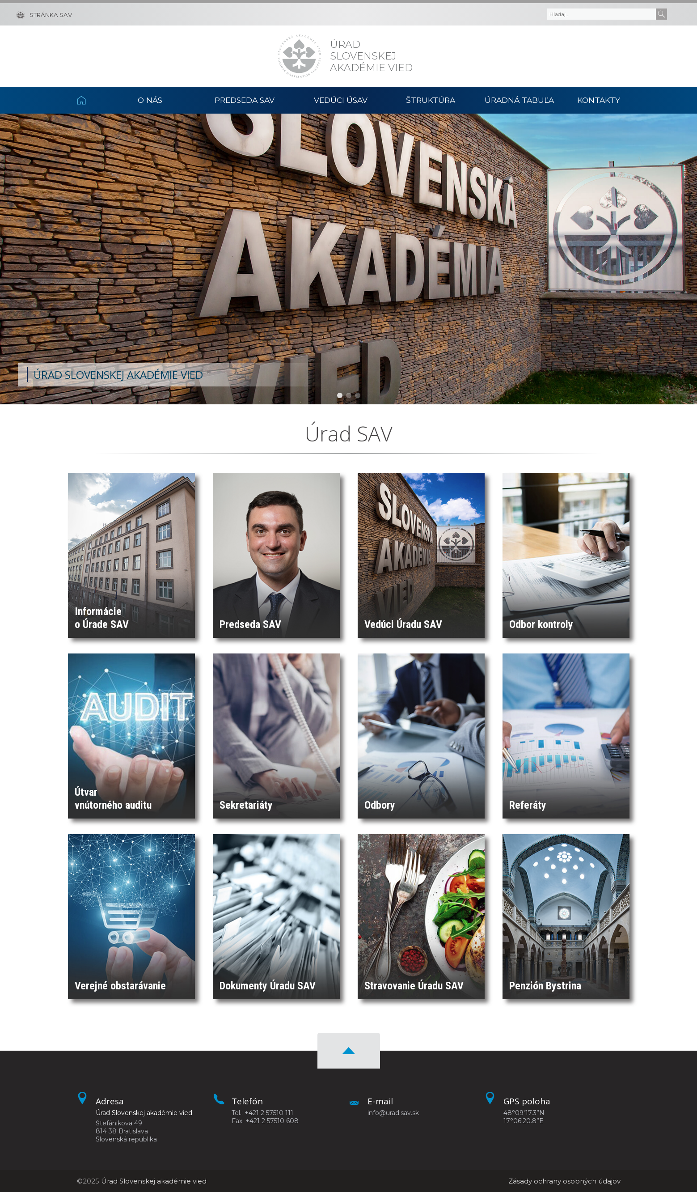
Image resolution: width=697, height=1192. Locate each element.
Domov (91, 100)
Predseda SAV (245, 100)
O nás (150, 100)
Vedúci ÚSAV (341, 100)
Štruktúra (430, 100)
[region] (348, 259)
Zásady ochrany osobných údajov (564, 1181)
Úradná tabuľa (519, 100)
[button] (339, 395)
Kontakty (598, 100)
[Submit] (661, 14)
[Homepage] (299, 56)
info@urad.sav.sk (393, 1113)
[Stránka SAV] (44, 14)
